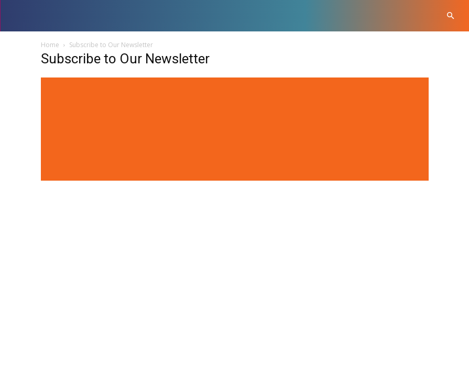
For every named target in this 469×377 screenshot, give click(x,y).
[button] (450, 16)
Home (50, 44)
